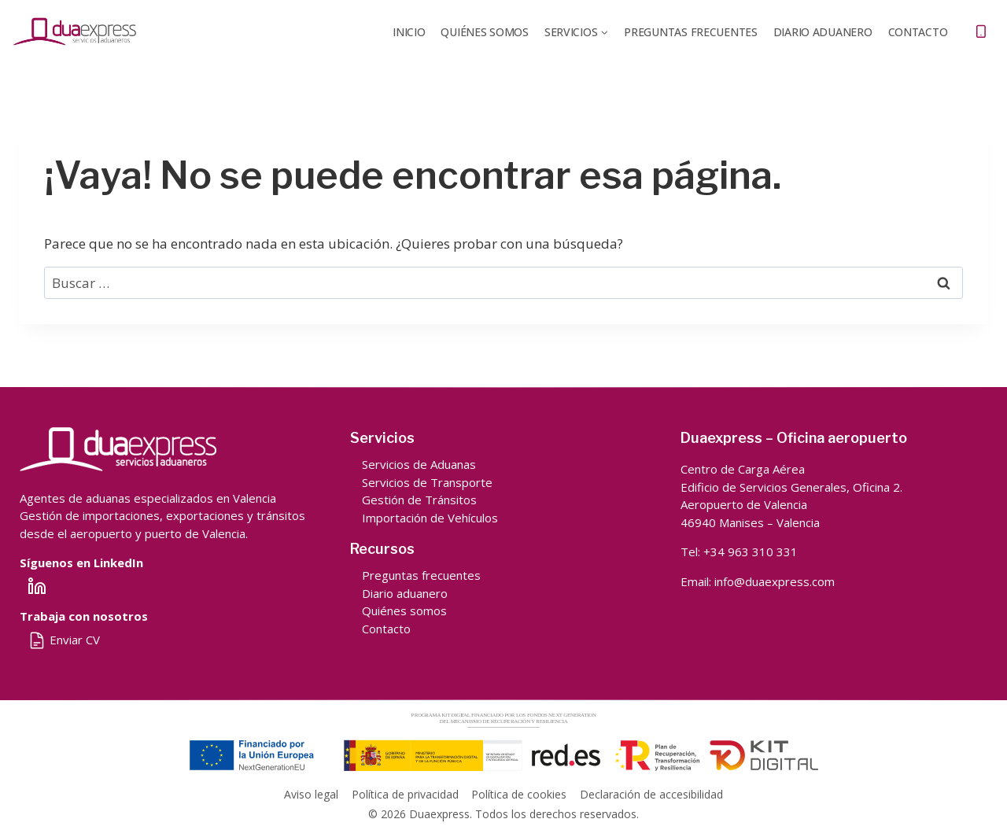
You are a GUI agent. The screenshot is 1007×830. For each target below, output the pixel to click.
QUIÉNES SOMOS (484, 31)
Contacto (918, 31)
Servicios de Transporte (427, 482)
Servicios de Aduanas (419, 464)
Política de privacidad (405, 794)
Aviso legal (311, 794)
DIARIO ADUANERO (822, 31)
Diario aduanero (405, 593)
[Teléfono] (981, 31)
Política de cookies (518, 794)
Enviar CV (64, 639)
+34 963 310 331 (750, 551)
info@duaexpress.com (774, 581)
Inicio (409, 31)
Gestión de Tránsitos (419, 499)
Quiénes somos (404, 610)
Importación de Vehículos (430, 518)
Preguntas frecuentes (690, 31)
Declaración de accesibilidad (651, 794)
